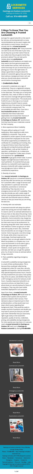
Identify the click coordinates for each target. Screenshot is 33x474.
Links (29, 462)
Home (4, 458)
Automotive (27, 458)
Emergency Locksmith (16, 391)
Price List (17, 462)
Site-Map (23, 462)
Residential (10, 458)
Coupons (16, 460)
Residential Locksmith (16, 341)
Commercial (18, 458)
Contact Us (24, 460)
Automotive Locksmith (16, 416)
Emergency (9, 460)
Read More (16, 362)
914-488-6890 (20, 16)
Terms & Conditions (7, 462)
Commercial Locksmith (16, 366)
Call (16, 471)
